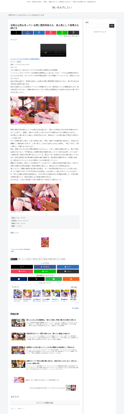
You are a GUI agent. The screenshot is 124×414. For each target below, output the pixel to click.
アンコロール (73, 301)
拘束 (45, 259)
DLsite (74, 287)
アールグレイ (64, 301)
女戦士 (35, 259)
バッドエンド (22, 259)
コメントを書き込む (45, 403)
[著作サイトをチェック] (19, 279)
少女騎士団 (25, 301)
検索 (87, 22)
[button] (73, 33)
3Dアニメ (14, 259)
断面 (50, 259)
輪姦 (63, 259)
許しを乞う (57, 259)
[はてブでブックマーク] (39, 33)
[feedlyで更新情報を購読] (53, 279)
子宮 (41, 259)
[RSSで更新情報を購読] (71, 279)
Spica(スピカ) (45, 301)
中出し (30, 259)
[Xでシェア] (16, 33)
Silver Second (17, 301)
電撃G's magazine (37, 301)
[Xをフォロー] (36, 279)
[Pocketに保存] (50, 33)
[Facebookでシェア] (27, 33)
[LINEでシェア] (62, 33)
